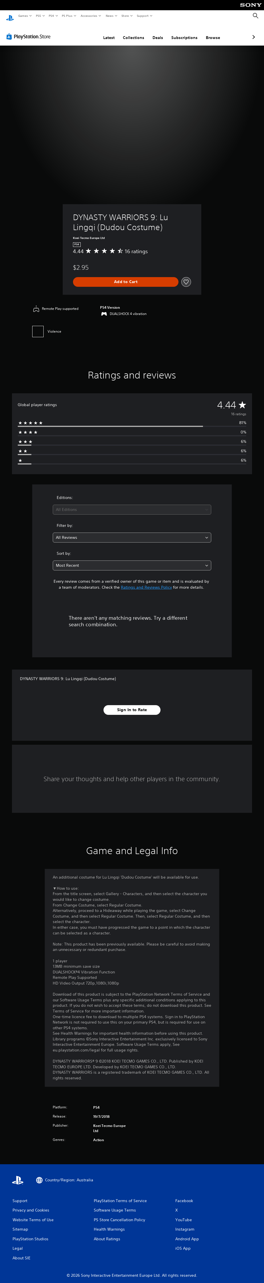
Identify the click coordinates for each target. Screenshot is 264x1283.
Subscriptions (154, 32)
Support (142, 16)
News (109, 16)
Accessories (88, 16)
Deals (127, 32)
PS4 (51, 16)
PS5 (38, 16)
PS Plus (67, 16)
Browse (183, 32)
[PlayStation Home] (10, 16)
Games (23, 16)
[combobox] (132, 504)
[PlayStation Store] (30, 31)
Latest (78, 32)
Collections (103, 32)
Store (125, 16)
